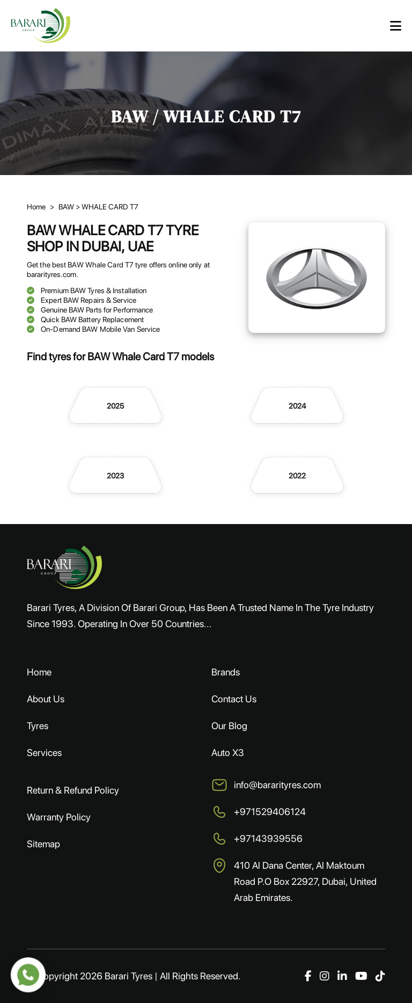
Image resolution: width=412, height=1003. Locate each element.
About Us (45, 698)
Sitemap (43, 843)
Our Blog (229, 725)
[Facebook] (308, 976)
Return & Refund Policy (73, 790)
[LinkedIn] (342, 976)
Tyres (37, 725)
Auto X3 (227, 752)
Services (44, 752)
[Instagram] (324, 976)
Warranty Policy (59, 817)
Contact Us (233, 698)
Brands (225, 672)
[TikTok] (380, 976)
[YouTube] (361, 976)
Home (39, 672)
